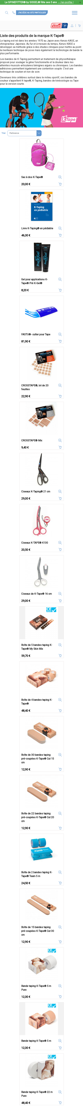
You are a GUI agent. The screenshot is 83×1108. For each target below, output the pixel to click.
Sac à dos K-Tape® (32, 177)
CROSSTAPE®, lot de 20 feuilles (34, 387)
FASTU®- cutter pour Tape (35, 334)
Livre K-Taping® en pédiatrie (37, 228)
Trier (4, 133)
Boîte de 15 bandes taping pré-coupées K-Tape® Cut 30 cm (37, 931)
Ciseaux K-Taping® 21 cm (35, 491)
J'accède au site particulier (32, 13)
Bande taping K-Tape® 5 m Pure (36, 988)
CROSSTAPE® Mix (31, 440)
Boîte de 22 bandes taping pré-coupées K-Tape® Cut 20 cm (37, 817)
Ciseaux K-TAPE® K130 (34, 542)
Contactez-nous (14, 12)
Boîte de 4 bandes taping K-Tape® (36, 701)
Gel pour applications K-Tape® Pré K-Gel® (34, 281)
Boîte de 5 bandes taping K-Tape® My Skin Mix (36, 646)
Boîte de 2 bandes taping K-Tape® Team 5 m (36, 874)
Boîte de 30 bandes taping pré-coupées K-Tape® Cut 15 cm (37, 758)
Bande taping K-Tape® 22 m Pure (37, 1094)
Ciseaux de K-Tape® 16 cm (36, 593)
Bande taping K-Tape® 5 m (36, 1040)
